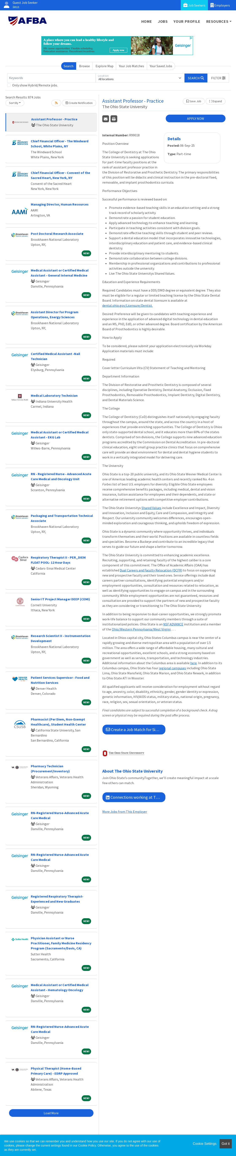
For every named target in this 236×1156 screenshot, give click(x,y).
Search (68, 66)
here (193, 663)
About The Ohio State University (132, 771)
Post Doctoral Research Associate (57, 233)
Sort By (13, 103)
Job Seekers (194, 5)
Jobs (163, 21)
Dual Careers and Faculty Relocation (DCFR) (151, 570)
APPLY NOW (195, 118)
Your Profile (187, 21)
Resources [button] (217, 21)
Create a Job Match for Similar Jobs (136, 729)
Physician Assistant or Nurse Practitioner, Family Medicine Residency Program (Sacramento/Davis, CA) (61, 943)
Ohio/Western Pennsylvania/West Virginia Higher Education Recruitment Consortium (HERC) (143, 629)
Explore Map (104, 66)
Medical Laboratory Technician (54, 395)
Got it (226, 1143)
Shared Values (151, 508)
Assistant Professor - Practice (54, 119)
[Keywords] (51, 78)
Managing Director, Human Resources (60, 204)
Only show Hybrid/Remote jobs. (35, 85)
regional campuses (172, 668)
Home (146, 21)
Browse (84, 66)
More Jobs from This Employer (124, 811)
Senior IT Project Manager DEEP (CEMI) (60, 599)
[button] (218, 78)
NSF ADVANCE (173, 624)
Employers (220, 5)
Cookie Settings (204, 1143)
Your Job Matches (131, 66)
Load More (51, 1113)
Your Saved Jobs (161, 66)
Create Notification (79, 103)
